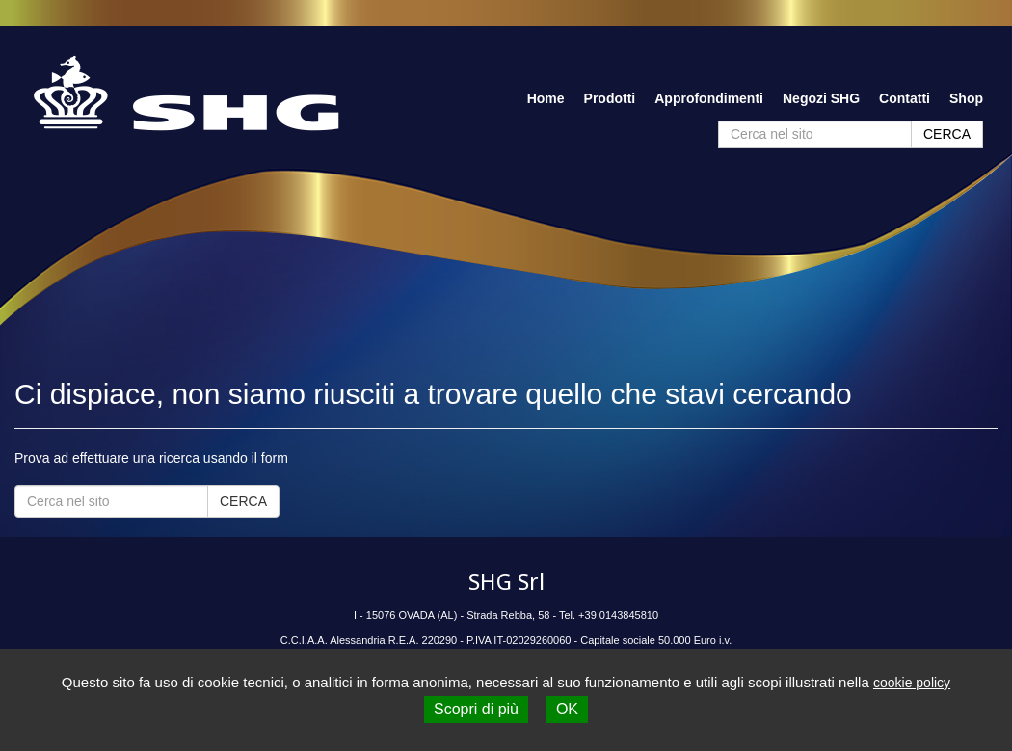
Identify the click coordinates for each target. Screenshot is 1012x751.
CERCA (947, 134)
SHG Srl (506, 582)
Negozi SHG (821, 98)
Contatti (904, 98)
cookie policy (911, 682)
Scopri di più (476, 709)
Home (546, 98)
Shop (966, 98)
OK (567, 709)
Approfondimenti (708, 98)
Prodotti (610, 98)
